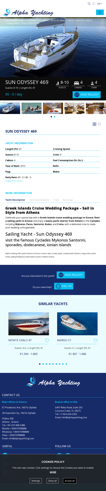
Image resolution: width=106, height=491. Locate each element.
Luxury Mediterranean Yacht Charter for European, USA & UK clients (34, 20)
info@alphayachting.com (21, 438)
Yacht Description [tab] (15, 199)
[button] (93, 3)
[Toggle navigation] (100, 12)
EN (98, 3)
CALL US (63, 286)
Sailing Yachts (13, 23)
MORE (53, 472)
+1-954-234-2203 (68, 414)
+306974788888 (18, 428)
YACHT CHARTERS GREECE (80, 20)
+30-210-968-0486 (15, 425)
